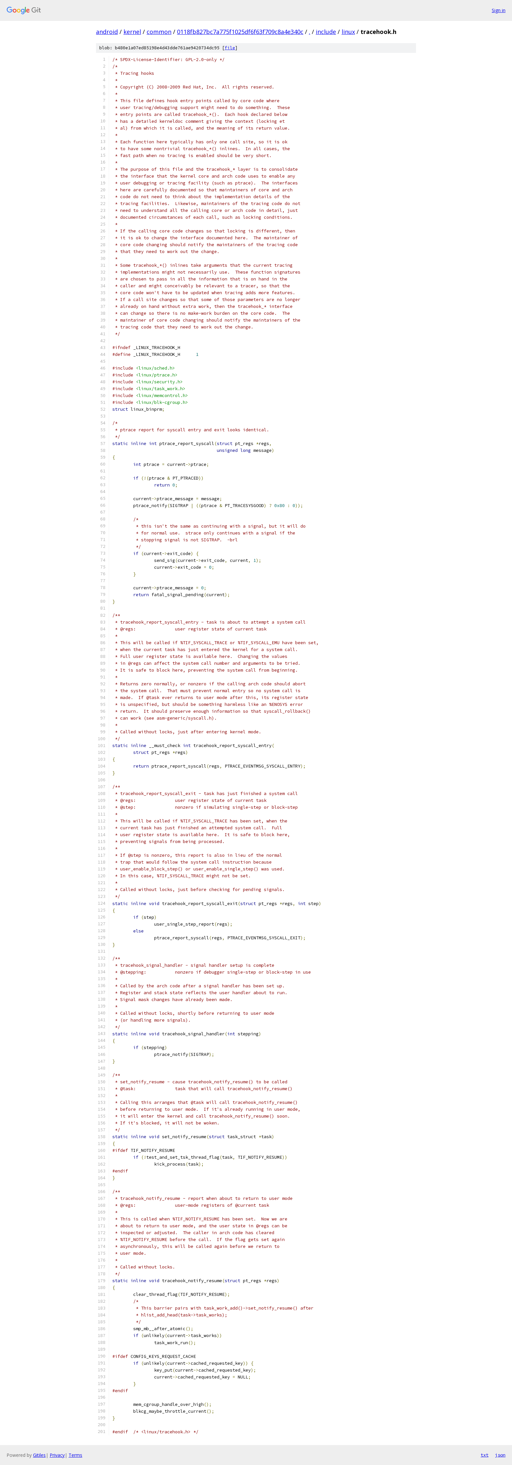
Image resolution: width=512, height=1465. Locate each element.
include (326, 32)
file (230, 48)
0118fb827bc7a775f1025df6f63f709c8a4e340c (240, 32)
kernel (132, 32)
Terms (75, 1455)
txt (484, 1455)
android (107, 32)
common (159, 32)
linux (348, 32)
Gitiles (39, 1455)
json (500, 1455)
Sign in (498, 10)
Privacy (57, 1455)
